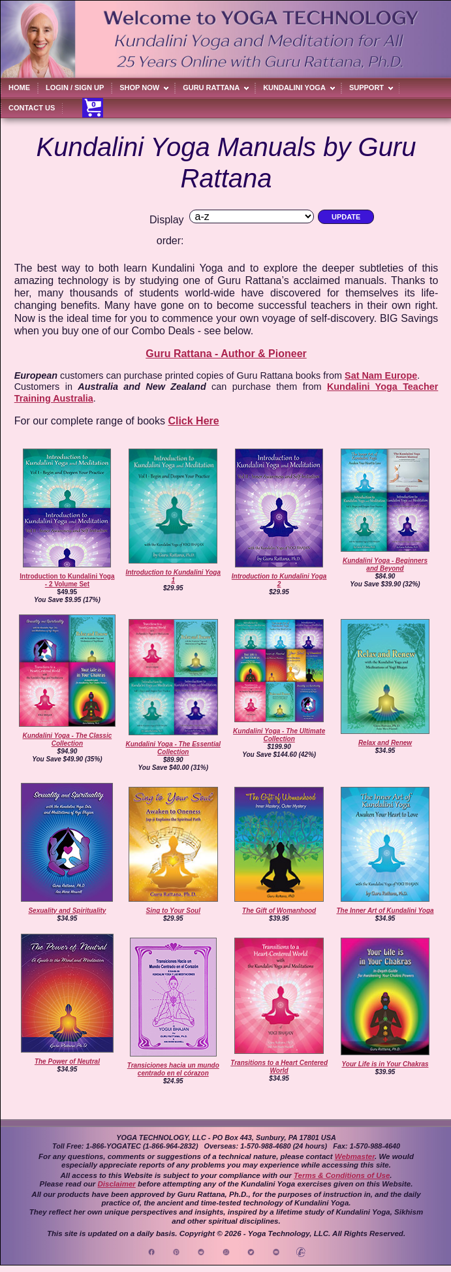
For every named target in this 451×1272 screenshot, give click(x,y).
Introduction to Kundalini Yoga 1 (173, 576)
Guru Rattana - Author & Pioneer (226, 353)
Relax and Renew (385, 742)
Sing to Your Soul (173, 910)
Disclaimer (117, 1184)
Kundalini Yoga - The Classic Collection (67, 739)
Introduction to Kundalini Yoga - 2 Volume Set (67, 580)
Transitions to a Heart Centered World (279, 1066)
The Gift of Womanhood (279, 910)
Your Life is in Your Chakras (385, 1064)
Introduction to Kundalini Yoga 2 (279, 580)
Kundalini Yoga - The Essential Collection (173, 747)
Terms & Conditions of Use (342, 1175)
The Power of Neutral (67, 1061)
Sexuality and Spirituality (67, 910)
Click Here (193, 420)
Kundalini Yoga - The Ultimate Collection (279, 734)
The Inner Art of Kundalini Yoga (384, 910)
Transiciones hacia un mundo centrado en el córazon (173, 1069)
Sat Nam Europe (381, 375)
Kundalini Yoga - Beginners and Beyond (385, 564)
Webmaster (355, 1156)
